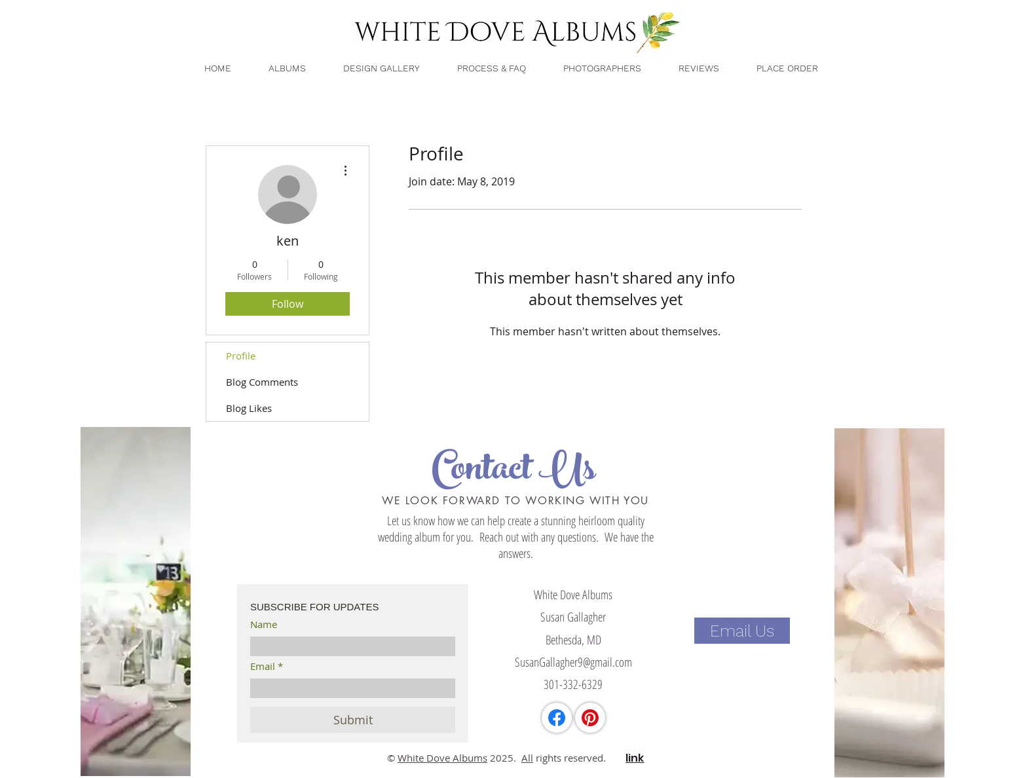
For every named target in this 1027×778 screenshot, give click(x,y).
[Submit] (352, 720)
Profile (240, 355)
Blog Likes (249, 408)
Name (263, 624)
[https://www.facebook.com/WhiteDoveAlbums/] (557, 718)
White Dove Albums (442, 757)
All (527, 757)
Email (262, 666)
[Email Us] (742, 631)
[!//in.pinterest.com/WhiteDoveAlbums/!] (590, 718)
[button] (787, 68)
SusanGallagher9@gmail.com (573, 662)
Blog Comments (262, 381)
